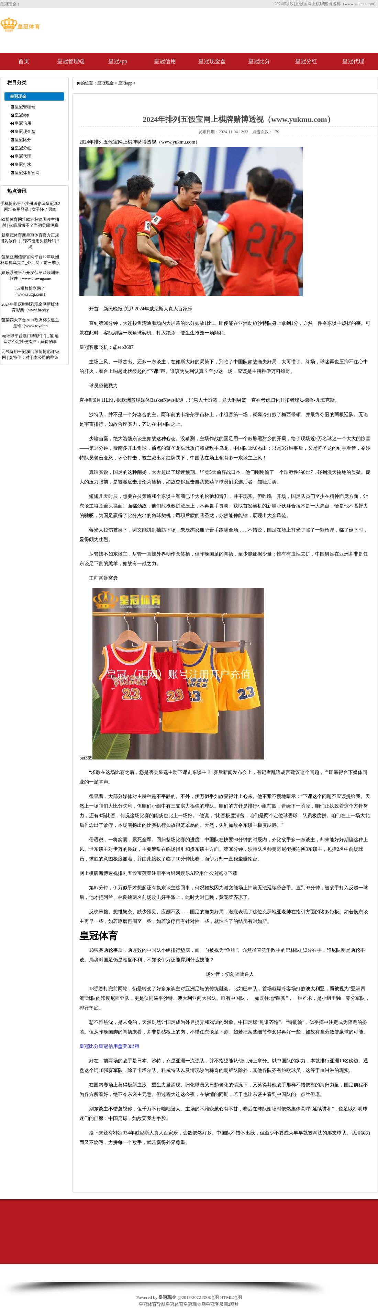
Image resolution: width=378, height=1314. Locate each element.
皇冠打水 (23, 164)
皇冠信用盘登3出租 (119, 1046)
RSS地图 (210, 1297)
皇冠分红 (306, 61)
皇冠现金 (105, 83)
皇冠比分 (259, 61)
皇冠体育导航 (152, 1304)
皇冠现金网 (195, 1304)
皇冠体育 (175, 1304)
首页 (23, 61)
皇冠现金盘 (212, 61)
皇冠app (117, 61)
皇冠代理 (353, 61)
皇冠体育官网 (27, 172)
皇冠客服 (215, 1304)
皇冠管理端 (71, 61)
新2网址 (232, 1304)
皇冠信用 (165, 61)
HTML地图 (231, 1297)
